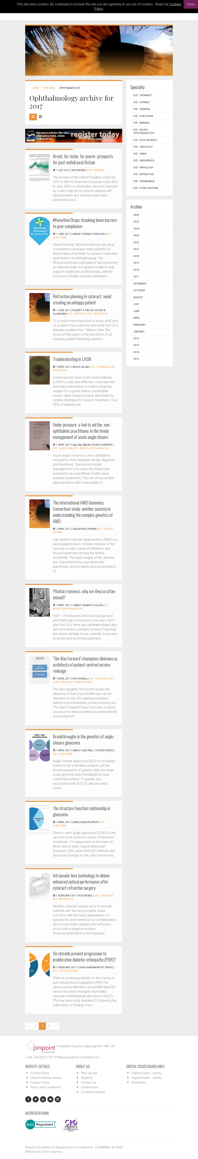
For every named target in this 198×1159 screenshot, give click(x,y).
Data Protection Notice (46, 1078)
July (136, 304)
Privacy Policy (39, 1082)
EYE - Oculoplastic (145, 140)
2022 (136, 242)
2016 (136, 338)
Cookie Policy (39, 1073)
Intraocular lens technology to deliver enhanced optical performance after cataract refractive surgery (81, 881)
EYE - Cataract (77, 313)
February (139, 324)
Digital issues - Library (146, 1073)
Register (87, 1078)
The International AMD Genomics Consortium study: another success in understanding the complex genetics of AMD (83, 511)
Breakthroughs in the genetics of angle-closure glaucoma (84, 739)
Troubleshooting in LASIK (72, 359)
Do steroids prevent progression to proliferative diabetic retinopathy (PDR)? (84, 956)
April (136, 317)
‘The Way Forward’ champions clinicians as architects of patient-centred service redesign (85, 664)
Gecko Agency (52, 1151)
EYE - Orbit (140, 153)
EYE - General (96, 170)
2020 (136, 256)
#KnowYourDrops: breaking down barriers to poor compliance (85, 223)
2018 (136, 269)
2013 (136, 358)
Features (49, 88)
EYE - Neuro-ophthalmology (91, 448)
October (139, 290)
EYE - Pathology (143, 167)
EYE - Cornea (141, 102)
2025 (136, 221)
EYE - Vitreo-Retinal (79, 682)
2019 (136, 262)
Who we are (89, 1073)
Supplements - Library (146, 1078)
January (139, 331)
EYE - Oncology (143, 146)
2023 (136, 235)
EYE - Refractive (98, 313)
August (138, 297)
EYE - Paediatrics (143, 160)
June (136, 311)
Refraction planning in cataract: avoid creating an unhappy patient (82, 299)
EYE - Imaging (141, 122)
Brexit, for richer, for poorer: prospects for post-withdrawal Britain (83, 159)
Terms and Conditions (45, 1087)
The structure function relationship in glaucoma (81, 811)
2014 (136, 352)
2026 (136, 215)
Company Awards (93, 1092)
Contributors (89, 1087)
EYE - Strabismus (144, 181)
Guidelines (138, 1082)
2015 (136, 345)
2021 (136, 249)
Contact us (88, 1082)
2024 (136, 228)
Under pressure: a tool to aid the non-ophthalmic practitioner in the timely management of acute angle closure (82, 430)
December (139, 283)
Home (35, 88)
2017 (136, 276)
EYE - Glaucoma (62, 448)
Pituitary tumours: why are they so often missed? (84, 594)
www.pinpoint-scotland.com (80, 1057)
